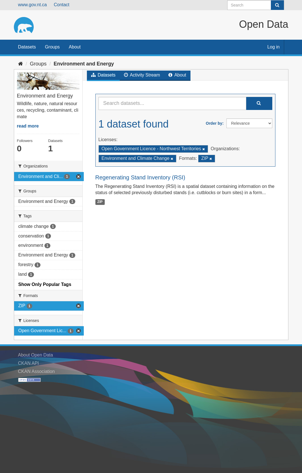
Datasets (27, 46)
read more (28, 126)
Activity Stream (142, 75)
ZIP (100, 202)
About (75, 46)
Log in (273, 46)
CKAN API (28, 363)
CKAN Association (36, 371)
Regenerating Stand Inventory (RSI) (140, 177)
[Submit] (277, 5)
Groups (52, 46)
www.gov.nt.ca (32, 4)
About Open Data (35, 355)
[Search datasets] (255, 5)
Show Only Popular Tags (44, 284)
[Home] (20, 64)
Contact (61, 4)
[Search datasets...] (172, 103)
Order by (214, 123)
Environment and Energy (84, 64)
